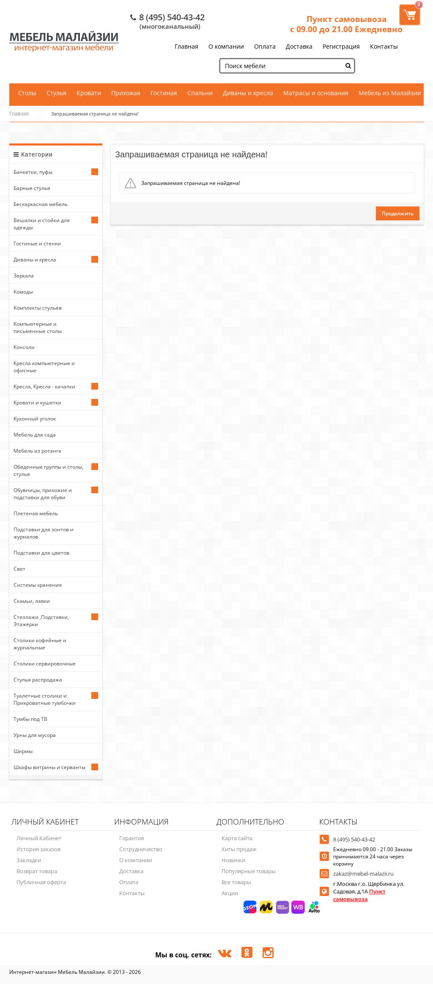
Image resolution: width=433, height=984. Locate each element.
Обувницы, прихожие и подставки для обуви (43, 494)
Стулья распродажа (38, 679)
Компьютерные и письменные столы (38, 327)
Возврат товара (36, 871)
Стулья (56, 93)
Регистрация (341, 46)
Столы (27, 93)
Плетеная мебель (36, 513)
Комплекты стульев (38, 307)
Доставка (299, 46)
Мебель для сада (35, 434)
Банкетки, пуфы (33, 172)
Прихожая (125, 93)
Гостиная (164, 93)
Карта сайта (237, 838)
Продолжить (398, 213)
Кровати (89, 93)
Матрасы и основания (315, 93)
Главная (186, 46)
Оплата (265, 46)
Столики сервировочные (45, 663)
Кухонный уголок (35, 418)
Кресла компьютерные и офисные (44, 367)
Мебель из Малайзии (390, 93)
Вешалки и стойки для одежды (42, 224)
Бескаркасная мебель (41, 204)
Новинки (233, 860)
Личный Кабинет (38, 838)
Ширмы (23, 751)
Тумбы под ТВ (30, 719)
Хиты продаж (239, 849)
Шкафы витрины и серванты (49, 767)
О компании (226, 46)
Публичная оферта (41, 882)
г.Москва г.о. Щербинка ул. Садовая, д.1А (368, 891)
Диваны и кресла (248, 93)
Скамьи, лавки (32, 601)
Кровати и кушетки (37, 402)
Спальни (200, 93)
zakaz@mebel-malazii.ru (363, 873)
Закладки (28, 860)
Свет (19, 568)
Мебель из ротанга (37, 450)
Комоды (23, 291)
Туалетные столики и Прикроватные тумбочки (45, 699)
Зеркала (24, 275)
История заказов (38, 849)
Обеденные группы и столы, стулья (48, 470)
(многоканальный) (170, 26)
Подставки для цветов (41, 552)
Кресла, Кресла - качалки (44, 386)
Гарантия (131, 838)
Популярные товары (249, 871)
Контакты (384, 46)
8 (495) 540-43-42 (172, 17)
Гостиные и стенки (37, 243)
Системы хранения (38, 584)
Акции (230, 893)
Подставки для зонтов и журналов (44, 533)
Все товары (236, 882)
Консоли (24, 347)
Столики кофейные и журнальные (40, 644)
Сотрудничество (140, 849)
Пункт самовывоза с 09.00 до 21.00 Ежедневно (346, 24)
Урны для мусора (35, 735)
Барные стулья (32, 188)
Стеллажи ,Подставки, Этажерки (41, 620)
